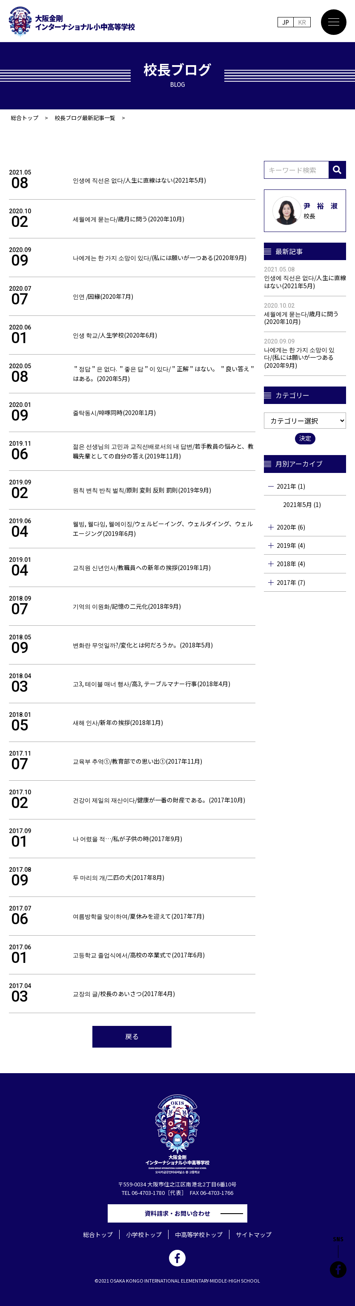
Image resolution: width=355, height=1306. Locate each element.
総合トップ (24, 118)
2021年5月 (297, 504)
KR (302, 22)
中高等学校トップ (199, 1234)
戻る (132, 1036)
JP (285, 22)
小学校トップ (144, 1234)
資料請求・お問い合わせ (180, 1213)
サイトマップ (254, 1234)
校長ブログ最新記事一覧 (84, 118)
